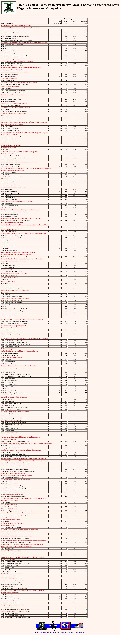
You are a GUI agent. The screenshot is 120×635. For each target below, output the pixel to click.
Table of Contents (40, 632)
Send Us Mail (80, 632)
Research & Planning (53, 632)
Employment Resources (68, 632)
